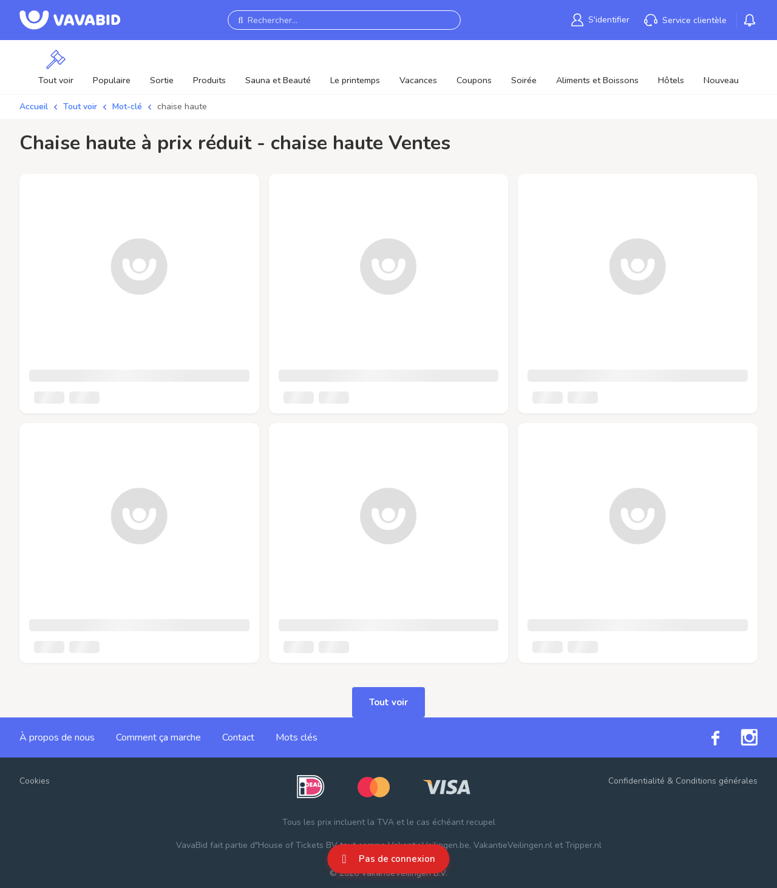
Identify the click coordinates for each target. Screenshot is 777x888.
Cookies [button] (34, 781)
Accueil (33, 106)
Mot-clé (127, 106)
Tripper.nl (583, 845)
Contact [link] (238, 737)
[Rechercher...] (344, 20)
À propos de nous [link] (57, 737)
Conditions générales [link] (717, 781)
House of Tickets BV (298, 845)
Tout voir (80, 106)
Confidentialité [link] (636, 781)
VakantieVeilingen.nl (512, 845)
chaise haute (182, 106)
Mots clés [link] (296, 737)
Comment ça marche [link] (158, 737)
